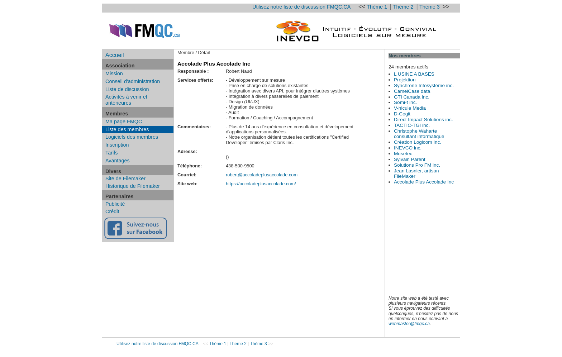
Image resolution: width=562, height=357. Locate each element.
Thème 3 (430, 7)
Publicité (115, 204)
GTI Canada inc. (411, 97)
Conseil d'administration (132, 81)
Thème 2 (404, 7)
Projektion (404, 79)
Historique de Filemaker (132, 186)
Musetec (403, 153)
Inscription (117, 145)
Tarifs (111, 153)
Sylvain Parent (409, 159)
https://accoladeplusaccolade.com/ (261, 183)
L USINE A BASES (414, 74)
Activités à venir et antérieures (126, 100)
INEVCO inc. (408, 148)
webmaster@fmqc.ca (409, 323)
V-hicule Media (410, 108)
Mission (114, 73)
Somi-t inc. (405, 102)
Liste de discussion (127, 89)
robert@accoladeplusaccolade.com (261, 174)
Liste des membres (127, 129)
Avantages (117, 160)
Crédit (112, 211)
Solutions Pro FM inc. (417, 165)
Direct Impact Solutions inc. (423, 119)
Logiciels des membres (131, 137)
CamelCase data (412, 91)
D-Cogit (402, 113)
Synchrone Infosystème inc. (424, 85)
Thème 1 (378, 7)
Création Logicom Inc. (417, 142)
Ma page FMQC (123, 121)
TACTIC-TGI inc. (412, 125)
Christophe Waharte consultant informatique (419, 133)
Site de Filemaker (125, 178)
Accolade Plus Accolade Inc (424, 182)
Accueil (114, 55)
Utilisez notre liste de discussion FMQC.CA (301, 7)
